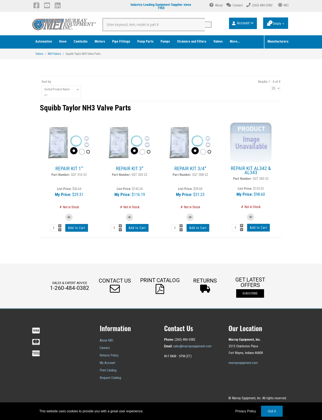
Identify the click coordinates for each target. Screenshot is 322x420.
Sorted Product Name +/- (57, 92)
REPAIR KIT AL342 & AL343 (251, 170)
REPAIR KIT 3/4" (190, 168)
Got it (272, 411)
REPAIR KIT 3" (129, 168)
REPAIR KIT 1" (69, 168)
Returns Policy (109, 355)
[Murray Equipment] (64, 25)
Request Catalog (110, 378)
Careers (105, 348)
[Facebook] (37, 5)
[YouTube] (48, 5)
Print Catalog (108, 370)
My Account (107, 363)
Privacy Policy (245, 411)
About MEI (106, 340)
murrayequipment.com (243, 363)
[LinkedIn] (58, 5)
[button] (114, 286)
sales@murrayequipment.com (192, 346)
